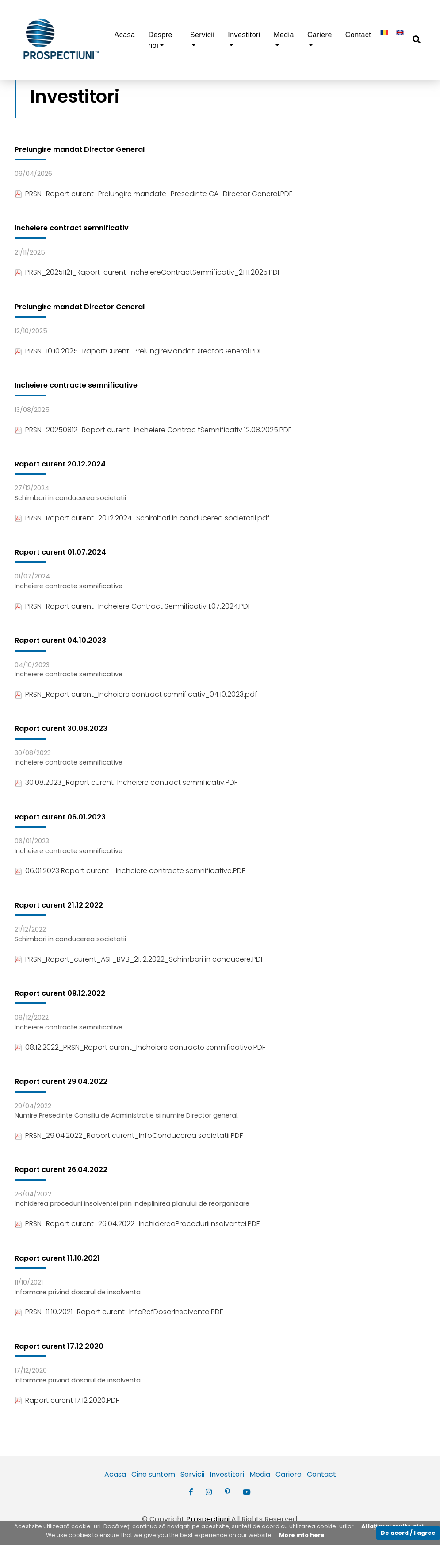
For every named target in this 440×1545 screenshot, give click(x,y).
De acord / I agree (408, 1533)
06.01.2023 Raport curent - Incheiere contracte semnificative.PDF (130, 871)
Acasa (125, 35)
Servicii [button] (202, 35)
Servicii (192, 1474)
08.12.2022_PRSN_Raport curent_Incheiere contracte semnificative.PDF (140, 1047)
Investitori (227, 1474)
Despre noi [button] (160, 40)
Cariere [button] (319, 35)
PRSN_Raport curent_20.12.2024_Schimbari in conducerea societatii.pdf (142, 518)
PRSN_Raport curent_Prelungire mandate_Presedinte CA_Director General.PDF (153, 194)
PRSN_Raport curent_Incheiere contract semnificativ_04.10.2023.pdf (136, 694)
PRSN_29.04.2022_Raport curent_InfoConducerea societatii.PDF (129, 1135)
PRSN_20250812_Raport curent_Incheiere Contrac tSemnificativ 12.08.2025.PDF (153, 430)
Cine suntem (153, 1474)
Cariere (288, 1474)
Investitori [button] (244, 35)
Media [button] (284, 35)
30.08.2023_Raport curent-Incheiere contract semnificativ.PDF (126, 782)
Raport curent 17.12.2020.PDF (67, 1400)
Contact (358, 35)
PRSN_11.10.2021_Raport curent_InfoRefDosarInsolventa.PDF (119, 1312)
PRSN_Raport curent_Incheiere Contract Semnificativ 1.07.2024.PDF (133, 606)
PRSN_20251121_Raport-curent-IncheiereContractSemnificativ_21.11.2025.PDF (148, 272)
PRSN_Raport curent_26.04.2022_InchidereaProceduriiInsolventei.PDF (137, 1224)
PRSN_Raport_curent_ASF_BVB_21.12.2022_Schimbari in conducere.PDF (139, 959)
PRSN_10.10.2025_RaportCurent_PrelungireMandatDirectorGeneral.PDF (138, 351)
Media (259, 1474)
